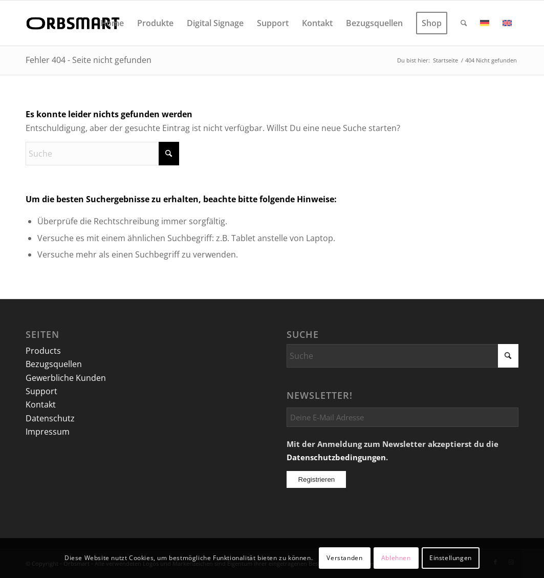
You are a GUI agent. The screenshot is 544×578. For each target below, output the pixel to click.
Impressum (48, 431)
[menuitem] (112, 23)
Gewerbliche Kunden (66, 377)
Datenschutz (50, 418)
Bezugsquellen (54, 364)
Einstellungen (450, 557)
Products (43, 350)
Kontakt (41, 404)
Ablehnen (396, 557)
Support (41, 391)
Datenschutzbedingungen (336, 457)
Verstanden (344, 557)
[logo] (75, 23)
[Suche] (464, 23)
